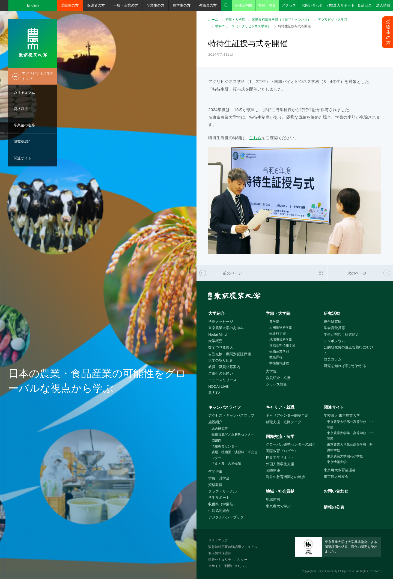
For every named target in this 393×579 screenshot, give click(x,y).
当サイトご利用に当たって (228, 566)
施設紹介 (215, 422)
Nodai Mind (217, 334)
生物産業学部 (279, 351)
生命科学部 (277, 333)
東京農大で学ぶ (278, 506)
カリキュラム (24, 92)
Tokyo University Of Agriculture (336, 571)
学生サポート (219, 498)
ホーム (213, 20)
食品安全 (365, 5)
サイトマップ (218, 540)
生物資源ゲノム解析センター (233, 434)
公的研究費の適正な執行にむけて (348, 350)
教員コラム (332, 359)
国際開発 (273, 470)
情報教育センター (225, 446)
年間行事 (215, 472)
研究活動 (332, 313)
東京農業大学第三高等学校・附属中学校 (350, 447)
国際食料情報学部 (282, 345)
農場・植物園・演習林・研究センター (234, 455)
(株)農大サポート (341, 5)
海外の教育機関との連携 (285, 477)
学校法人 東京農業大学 (342, 415)
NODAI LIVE (218, 386)
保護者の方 (96, 5)
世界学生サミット (280, 457)
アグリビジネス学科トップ (38, 76)
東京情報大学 (337, 462)
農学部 (274, 322)
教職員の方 (208, 5)
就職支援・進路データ (283, 422)
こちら (255, 137)
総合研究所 (332, 322)
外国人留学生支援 (280, 464)
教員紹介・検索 (278, 378)
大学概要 (215, 341)
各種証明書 (243, 5)
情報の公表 (334, 507)
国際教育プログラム (282, 451)
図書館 (216, 440)
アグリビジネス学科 (332, 20)
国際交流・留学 (280, 436)
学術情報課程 (279, 363)
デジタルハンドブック (226, 517)
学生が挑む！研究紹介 (341, 334)
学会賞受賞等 (334, 328)
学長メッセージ (220, 322)
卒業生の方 (155, 5)
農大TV (214, 393)
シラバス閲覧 (276, 384)
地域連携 (273, 499)
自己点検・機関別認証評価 (229, 354)
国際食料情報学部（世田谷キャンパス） (281, 20)
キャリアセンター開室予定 (287, 415)
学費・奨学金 (219, 478)
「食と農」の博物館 (226, 463)
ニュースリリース (222, 380)
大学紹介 (216, 313)
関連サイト (22, 158)
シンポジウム (334, 341)
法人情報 (383, 5)
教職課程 (275, 357)
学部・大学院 (235, 20)
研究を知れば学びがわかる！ (347, 366)
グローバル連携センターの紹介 (290, 444)
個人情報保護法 (219, 553)
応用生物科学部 (280, 327)
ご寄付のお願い (220, 373)
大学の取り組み (220, 360)
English (33, 5)
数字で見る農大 (220, 347)
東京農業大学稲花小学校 (345, 456)
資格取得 (21, 109)
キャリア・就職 (280, 407)
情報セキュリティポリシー (228, 560)
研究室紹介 (22, 141)
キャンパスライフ (224, 407)
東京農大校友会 (336, 476)
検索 (226, 5)
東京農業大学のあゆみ (226, 328)
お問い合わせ (312, 5)
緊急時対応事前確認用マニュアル (232, 547)
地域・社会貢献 (280, 491)
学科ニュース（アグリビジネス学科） (243, 26)
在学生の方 (181, 5)
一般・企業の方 (125, 5)
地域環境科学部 (280, 339)
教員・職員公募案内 (224, 367)
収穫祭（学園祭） (222, 504)
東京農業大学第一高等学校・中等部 (350, 424)
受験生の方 (70, 5)
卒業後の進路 (24, 125)
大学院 (271, 371)
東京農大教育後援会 (340, 470)
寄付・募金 (267, 5)
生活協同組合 (219, 511)
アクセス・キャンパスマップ (231, 415)
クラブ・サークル (222, 491)
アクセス (289, 5)
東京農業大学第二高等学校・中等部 (350, 436)
